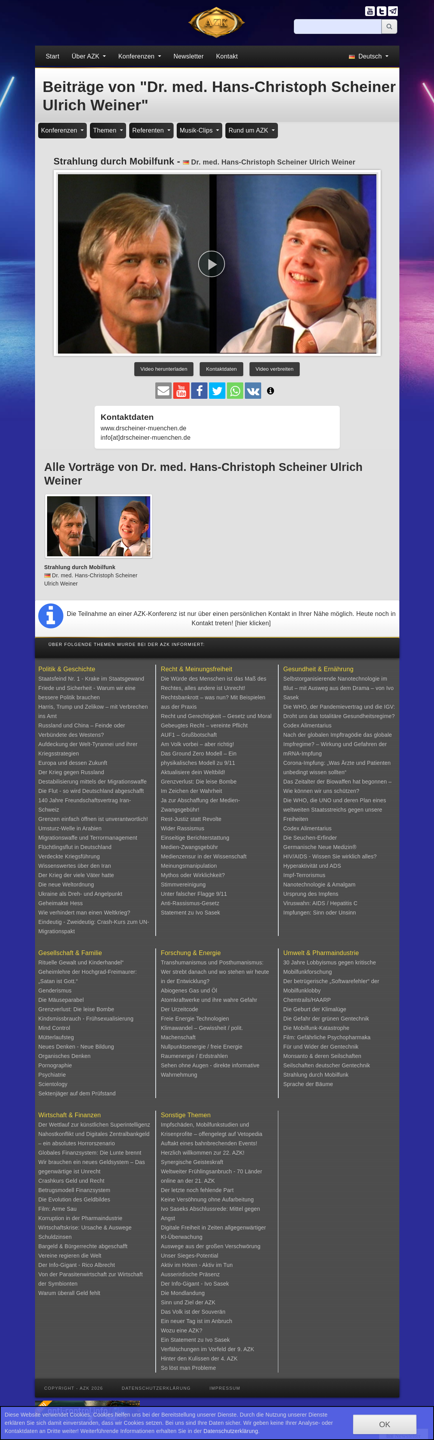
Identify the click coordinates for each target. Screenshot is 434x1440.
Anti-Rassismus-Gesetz (190, 903)
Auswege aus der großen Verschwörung (210, 1246)
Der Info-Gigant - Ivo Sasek (195, 1284)
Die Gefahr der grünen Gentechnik (326, 1018)
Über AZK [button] (86, 56)
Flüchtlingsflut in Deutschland (75, 847)
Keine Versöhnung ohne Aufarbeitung (207, 1199)
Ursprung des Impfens (311, 894)
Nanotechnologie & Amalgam (319, 884)
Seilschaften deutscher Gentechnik (326, 1065)
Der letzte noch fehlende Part (197, 1190)
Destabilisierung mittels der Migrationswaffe (93, 781)
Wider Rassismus (182, 828)
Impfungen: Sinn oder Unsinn (319, 912)
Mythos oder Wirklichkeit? (193, 875)
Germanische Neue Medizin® (320, 847)
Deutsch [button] (366, 56)
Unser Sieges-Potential (189, 1255)
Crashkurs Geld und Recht (72, 1181)
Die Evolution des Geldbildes (75, 1199)
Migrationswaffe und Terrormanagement (88, 838)
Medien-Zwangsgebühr (189, 847)
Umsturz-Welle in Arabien (70, 828)
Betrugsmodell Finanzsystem (75, 1190)
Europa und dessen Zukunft (73, 763)
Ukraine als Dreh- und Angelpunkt (81, 894)
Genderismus (55, 990)
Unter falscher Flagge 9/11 (194, 894)
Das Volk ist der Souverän (193, 1312)
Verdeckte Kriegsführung (69, 856)
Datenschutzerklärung (156, 1388)
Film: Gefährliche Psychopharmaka (327, 1037)
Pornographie (55, 1065)
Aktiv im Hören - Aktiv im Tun (197, 1265)
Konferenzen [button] (137, 56)
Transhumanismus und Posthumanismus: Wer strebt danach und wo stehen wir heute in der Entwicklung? (215, 971)
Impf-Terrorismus (304, 875)
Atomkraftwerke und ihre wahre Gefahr (209, 1000)
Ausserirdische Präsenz (190, 1274)
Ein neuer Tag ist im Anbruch (196, 1321)
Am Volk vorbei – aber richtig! (197, 744)
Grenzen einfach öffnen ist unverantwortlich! (93, 819)
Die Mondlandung (183, 1293)
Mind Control (54, 1028)
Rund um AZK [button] (249, 130)
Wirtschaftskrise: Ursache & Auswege (85, 1227)
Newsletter (189, 56)
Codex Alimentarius (307, 725)
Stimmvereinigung (183, 884)
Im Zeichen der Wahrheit (191, 791)
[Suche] (338, 26)
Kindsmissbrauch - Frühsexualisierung (86, 1018)
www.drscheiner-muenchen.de (143, 428)
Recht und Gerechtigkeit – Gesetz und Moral (216, 716)
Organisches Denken (65, 1056)
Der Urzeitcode (179, 1009)
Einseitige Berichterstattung (195, 838)
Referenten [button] (149, 130)
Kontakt (227, 56)
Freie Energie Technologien (195, 1018)
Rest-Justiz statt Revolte (191, 819)
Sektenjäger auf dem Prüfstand (77, 1093)
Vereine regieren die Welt (70, 1255)
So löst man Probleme (188, 1368)
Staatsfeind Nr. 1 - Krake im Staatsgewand (91, 679)
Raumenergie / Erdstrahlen (194, 1056)
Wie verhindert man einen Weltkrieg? (84, 912)
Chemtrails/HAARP (307, 1000)
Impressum (224, 1388)
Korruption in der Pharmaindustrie (81, 1218)
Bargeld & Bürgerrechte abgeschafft (83, 1246)
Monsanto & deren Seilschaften (322, 1056)
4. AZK (229, 1358)
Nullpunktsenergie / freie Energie (201, 1047)
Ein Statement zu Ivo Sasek (195, 1340)
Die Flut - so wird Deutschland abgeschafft (91, 791)
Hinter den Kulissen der (191, 1358)
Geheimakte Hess (61, 903)
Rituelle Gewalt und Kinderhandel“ (81, 962)
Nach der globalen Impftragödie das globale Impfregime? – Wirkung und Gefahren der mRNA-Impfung (337, 744)
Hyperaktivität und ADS (312, 866)
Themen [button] (105, 130)
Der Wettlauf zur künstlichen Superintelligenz (94, 1125)
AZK (210, 1302)
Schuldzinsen (55, 1237)
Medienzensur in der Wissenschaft (203, 856)
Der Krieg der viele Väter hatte (76, 875)
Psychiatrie (52, 1075)
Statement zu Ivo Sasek (190, 912)
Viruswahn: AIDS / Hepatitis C (320, 903)
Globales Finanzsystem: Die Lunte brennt (90, 1153)
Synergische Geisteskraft (192, 1162)
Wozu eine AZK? (181, 1330)
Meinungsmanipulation (189, 866)
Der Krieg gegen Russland (71, 772)
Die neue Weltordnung (66, 884)
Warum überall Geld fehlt (69, 1293)
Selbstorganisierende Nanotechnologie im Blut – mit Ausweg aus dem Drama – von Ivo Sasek (338, 688)
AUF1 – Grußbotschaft (189, 735)
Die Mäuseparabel (61, 1000)
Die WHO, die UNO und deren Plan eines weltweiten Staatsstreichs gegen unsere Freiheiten (334, 809)
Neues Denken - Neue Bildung (76, 1047)
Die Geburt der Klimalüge (314, 1009)
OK (384, 1424)
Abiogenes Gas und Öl (189, 990)
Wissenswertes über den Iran (75, 866)
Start (53, 56)
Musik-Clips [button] (197, 130)
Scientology (53, 1084)
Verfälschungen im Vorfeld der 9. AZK (207, 1349)
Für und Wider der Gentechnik (320, 1047)
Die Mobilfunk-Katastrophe (316, 1028)
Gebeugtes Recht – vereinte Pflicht (204, 725)
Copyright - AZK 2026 (73, 1388)
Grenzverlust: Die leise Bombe (199, 781)
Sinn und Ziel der (183, 1302)
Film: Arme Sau (58, 1209)
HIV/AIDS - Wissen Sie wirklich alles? (330, 856)
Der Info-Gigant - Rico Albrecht (77, 1265)
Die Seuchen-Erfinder (310, 838)
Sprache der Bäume (308, 1084)
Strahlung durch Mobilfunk (316, 1075)
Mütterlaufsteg (56, 1037)
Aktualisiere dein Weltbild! (193, 772)
